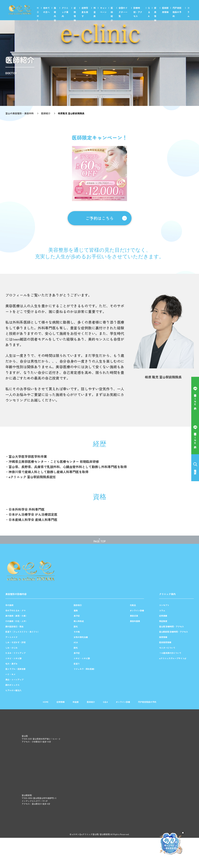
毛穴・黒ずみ (11, 663)
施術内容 (55, 14)
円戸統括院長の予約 (177, 12)
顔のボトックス (12, 685)
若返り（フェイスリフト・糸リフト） (22, 631)
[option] (99, 173)
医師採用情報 (165, 10)
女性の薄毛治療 (81, 637)
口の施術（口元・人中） (16, 621)
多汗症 (77, 615)
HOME (38, 14)
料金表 (95, 12)
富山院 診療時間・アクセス (171, 626)
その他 (77, 631)
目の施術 (9, 605)
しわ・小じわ (11, 647)
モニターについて (167, 647)
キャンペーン (103, 10)
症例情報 (75, 14)
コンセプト (164, 605)
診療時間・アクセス (137, 12)
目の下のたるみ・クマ (15, 610)
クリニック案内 (65, 12)
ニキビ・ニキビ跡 (13, 658)
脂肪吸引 (78, 605)
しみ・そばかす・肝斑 (15, 642)
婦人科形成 (79, 621)
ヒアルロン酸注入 (13, 690)
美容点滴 (134, 615)
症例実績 (163, 615)
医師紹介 (112, 14)
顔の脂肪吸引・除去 (14, 626)
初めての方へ (46, 10)
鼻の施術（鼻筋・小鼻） (16, 615)
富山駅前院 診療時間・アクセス (173, 631)
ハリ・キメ (10, 674)
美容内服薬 (135, 621)
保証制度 (163, 621)
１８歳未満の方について (170, 653)
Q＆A (149, 12)
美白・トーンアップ (14, 679)
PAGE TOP (100, 541)
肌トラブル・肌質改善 (15, 669)
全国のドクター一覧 (123, 12)
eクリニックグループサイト (172, 658)
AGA (76, 642)
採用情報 (155, 14)
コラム (188, 12)
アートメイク (11, 637)
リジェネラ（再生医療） (85, 669)
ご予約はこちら (99, 218)
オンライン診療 (137, 610)
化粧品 (133, 605)
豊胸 (76, 610)
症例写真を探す (85, 12)
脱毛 (76, 626)
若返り (77, 663)
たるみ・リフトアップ (15, 653)
